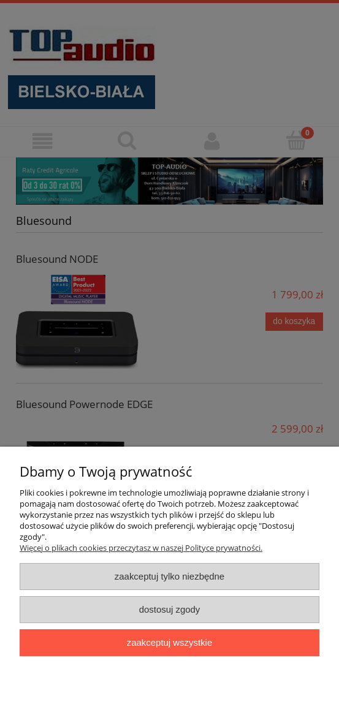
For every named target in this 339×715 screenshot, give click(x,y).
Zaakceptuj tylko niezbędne (169, 576)
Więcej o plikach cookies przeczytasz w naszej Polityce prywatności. (141, 547)
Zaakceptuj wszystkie (169, 642)
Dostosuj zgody (169, 609)
